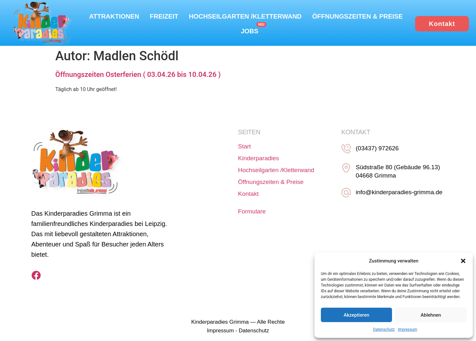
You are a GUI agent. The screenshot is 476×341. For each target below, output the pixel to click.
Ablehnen (431, 315)
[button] (463, 261)
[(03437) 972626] (345, 148)
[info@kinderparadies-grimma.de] (345, 190)
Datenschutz (384, 329)
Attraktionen (114, 16)
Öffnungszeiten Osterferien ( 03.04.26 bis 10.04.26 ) (138, 75)
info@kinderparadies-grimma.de (397, 190)
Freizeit (164, 16)
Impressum (407, 329)
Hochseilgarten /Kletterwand (245, 16)
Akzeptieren (356, 315)
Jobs (249, 31)
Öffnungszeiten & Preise (357, 16)
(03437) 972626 (375, 148)
